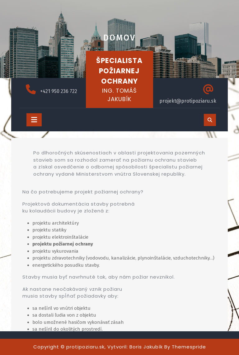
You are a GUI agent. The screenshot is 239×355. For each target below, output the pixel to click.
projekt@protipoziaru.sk (187, 101)
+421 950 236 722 (58, 91)
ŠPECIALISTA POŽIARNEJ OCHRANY (119, 71)
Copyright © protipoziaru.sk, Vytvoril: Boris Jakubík (98, 346)
